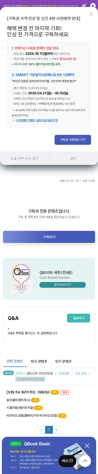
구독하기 (49, 237)
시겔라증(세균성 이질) (24, 408)
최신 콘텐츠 (39, 361)
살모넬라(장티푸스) (23, 400)
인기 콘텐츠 (63, 361)
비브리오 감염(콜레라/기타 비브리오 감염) (36, 415)
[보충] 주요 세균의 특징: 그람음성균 (37, 392)
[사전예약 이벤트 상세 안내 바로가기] (37, 120)
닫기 (73, 158)
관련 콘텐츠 (14, 361)
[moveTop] (85, 461)
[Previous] (41, 430)
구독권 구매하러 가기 (73, 140)
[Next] (56, 430)
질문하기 (78, 318)
